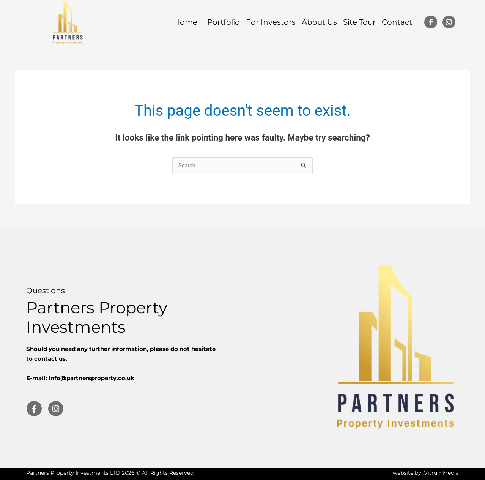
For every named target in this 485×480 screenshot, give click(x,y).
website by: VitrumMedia (426, 472)
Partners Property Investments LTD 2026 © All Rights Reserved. (110, 472)
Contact (397, 22)
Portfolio (223, 22)
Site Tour (359, 22)
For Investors (271, 22)
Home (187, 22)
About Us (319, 22)
